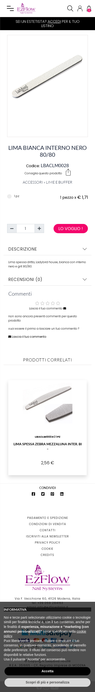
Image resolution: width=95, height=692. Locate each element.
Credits (47, 555)
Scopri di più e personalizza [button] (47, 682)
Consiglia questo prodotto (48, 172)
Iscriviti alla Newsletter (47, 536)
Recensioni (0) (47, 279)
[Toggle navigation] (10, 8)
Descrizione (47, 249)
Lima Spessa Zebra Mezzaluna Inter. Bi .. (48, 446)
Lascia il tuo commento (47, 308)
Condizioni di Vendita (47, 524)
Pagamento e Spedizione (47, 518)
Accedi (54, 21)
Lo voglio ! (71, 229)
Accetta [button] (47, 671)
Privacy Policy (47, 542)
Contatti (47, 530)
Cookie (47, 549)
